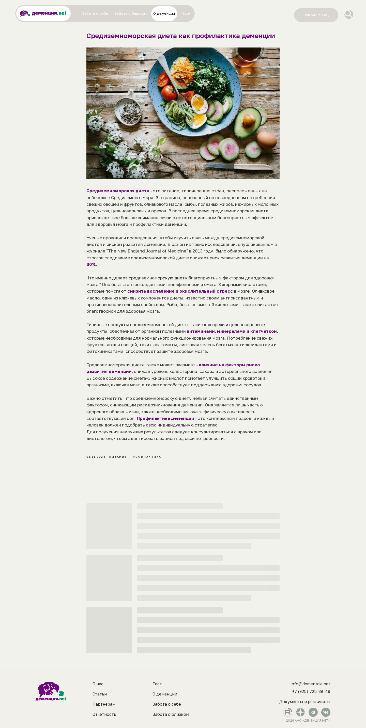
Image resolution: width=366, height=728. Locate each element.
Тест (157, 683)
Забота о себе (166, 704)
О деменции (164, 694)
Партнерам (104, 704)
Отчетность (104, 714)
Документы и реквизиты (304, 701)
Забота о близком (170, 714)
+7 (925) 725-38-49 (311, 691)
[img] (348, 14)
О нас (98, 683)
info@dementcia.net (310, 683)
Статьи (100, 694)
